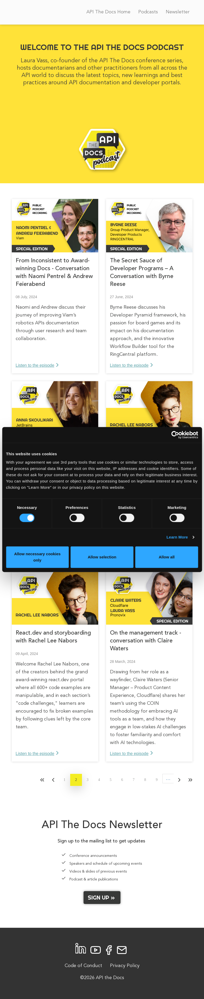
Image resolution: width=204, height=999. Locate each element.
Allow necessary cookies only (37, 557)
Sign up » (102, 897)
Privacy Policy (125, 965)
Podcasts (148, 12)
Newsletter (178, 12)
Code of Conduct (83, 965)
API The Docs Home (108, 12)
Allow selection (102, 557)
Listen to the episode (35, 365)
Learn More (177, 537)
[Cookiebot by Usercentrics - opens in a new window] (175, 435)
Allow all (167, 557)
